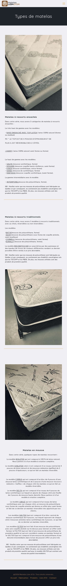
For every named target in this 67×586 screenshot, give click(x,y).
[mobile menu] (64, 4)
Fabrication (23, 578)
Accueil (14, 578)
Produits (34, 578)
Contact (52, 578)
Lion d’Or (43, 578)
